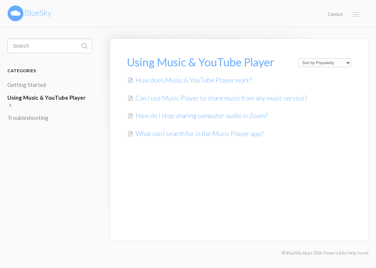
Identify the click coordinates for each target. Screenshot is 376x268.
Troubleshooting (27, 117)
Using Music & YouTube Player (46, 100)
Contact (335, 14)
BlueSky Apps (299, 252)
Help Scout (358, 252)
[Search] (49, 45)
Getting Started (26, 84)
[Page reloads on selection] (324, 62)
